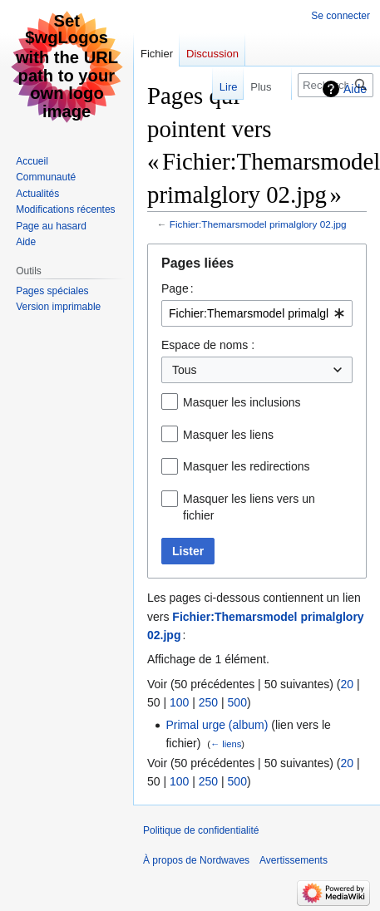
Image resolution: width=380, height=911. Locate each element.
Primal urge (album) (216, 724)
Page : (177, 288)
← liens (225, 744)
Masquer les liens (228, 434)
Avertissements (293, 860)
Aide (355, 89)
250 (208, 702)
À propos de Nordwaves (196, 860)
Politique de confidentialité (201, 830)
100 (179, 702)
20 (346, 684)
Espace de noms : (207, 345)
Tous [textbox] (184, 370)
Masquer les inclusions (242, 402)
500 (237, 702)
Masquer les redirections (246, 466)
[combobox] (257, 313)
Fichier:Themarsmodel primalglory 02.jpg (258, 224)
